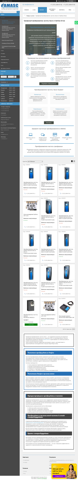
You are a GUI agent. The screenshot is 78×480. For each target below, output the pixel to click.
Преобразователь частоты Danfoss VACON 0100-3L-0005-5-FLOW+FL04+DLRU (66, 184)
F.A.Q (2, 65)
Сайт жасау (4, 1)
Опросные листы (5, 59)
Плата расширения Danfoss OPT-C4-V (31, 215)
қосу (65, 1)
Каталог (3, 17)
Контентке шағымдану (42, 478)
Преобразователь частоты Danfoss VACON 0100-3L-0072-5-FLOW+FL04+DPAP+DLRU (48, 284)
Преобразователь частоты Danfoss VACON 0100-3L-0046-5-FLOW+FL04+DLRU (31, 284)
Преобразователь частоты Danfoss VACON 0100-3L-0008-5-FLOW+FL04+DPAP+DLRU (48, 218)
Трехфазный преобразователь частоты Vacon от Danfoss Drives (8, 22)
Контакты (61, 9)
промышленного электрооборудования (34, 422)
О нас (2, 50)
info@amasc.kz (4, 134)
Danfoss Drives (46, 339)
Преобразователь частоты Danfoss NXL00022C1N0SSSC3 (31, 316)
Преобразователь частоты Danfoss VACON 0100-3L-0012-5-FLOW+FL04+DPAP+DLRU (31, 251)
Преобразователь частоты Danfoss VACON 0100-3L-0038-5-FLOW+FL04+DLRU (66, 251)
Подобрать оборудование (49, 83)
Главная (26, 9)
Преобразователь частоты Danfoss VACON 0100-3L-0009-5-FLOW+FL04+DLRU (66, 217)
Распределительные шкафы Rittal (9, 47)
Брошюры (3, 56)
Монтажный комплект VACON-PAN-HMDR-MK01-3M (66, 316)
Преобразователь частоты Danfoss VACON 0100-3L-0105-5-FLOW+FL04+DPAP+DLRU (66, 283)
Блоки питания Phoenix (7, 40)
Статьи (25, 471)
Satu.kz (45, 477)
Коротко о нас (50, 50)
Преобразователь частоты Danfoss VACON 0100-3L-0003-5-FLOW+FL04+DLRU (31, 184)
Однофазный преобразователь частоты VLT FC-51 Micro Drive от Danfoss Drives (8, 28)
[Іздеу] (18, 12)
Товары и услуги (30, 15)
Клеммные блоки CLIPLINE (8, 43)
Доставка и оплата (5, 68)
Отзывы (3, 53)
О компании (26, 460)
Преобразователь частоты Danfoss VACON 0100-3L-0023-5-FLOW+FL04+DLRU (48, 251)
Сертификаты (4, 62)
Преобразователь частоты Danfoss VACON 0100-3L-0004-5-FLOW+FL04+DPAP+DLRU (48, 184)
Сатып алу (31, 324)
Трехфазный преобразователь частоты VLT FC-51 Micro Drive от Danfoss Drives (8, 35)
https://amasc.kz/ (5, 130)
